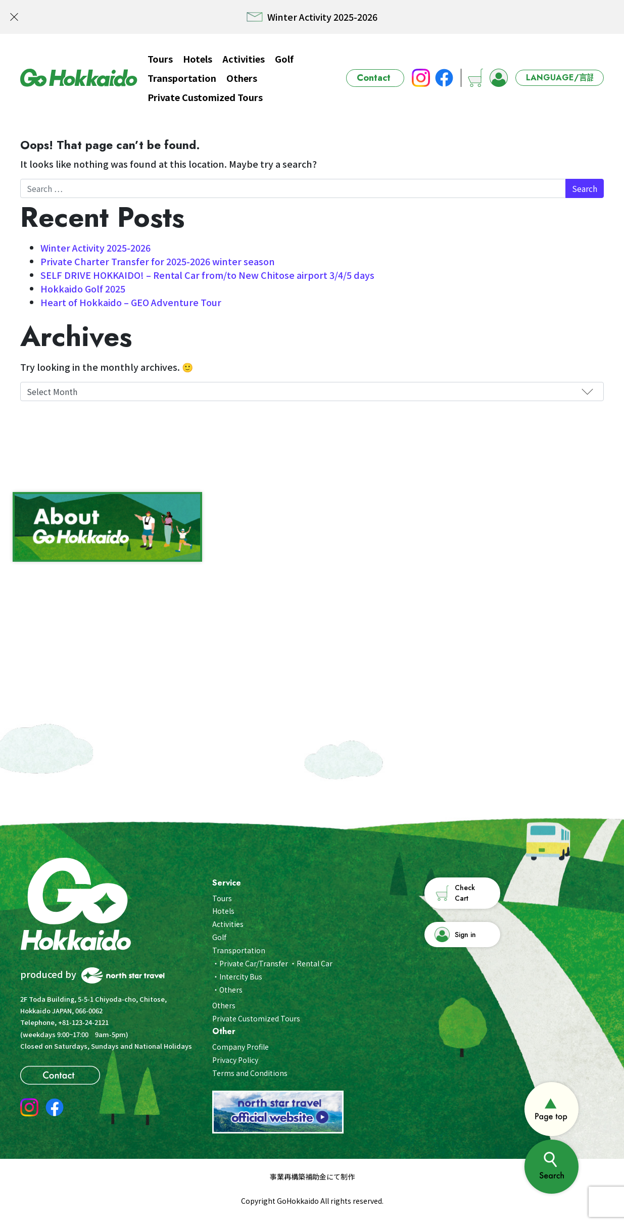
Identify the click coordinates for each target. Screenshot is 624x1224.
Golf (284, 59)
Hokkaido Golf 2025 (82, 288)
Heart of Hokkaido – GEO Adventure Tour (130, 302)
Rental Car (314, 963)
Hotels (197, 59)
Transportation (182, 78)
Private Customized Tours (205, 97)
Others (241, 78)
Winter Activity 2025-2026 (95, 247)
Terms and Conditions (249, 1073)
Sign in (465, 934)
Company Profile (240, 1047)
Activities (243, 59)
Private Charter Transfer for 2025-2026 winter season (157, 261)
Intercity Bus (240, 976)
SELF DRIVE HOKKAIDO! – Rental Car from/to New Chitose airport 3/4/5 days (207, 274)
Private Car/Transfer (253, 963)
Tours (160, 59)
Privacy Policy (235, 1060)
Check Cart (465, 893)
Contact (374, 77)
